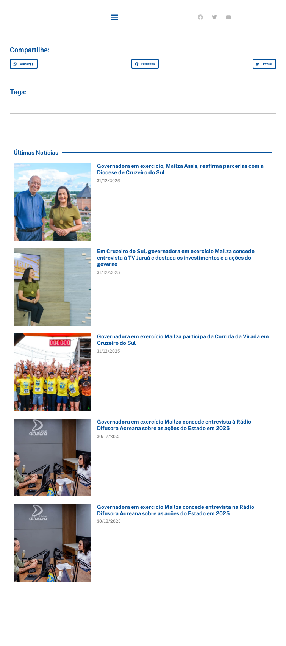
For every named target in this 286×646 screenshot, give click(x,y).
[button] (114, 17)
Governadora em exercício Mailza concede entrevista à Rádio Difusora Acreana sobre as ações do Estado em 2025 (174, 425)
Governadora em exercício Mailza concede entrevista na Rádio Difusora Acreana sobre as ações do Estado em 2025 (175, 510)
